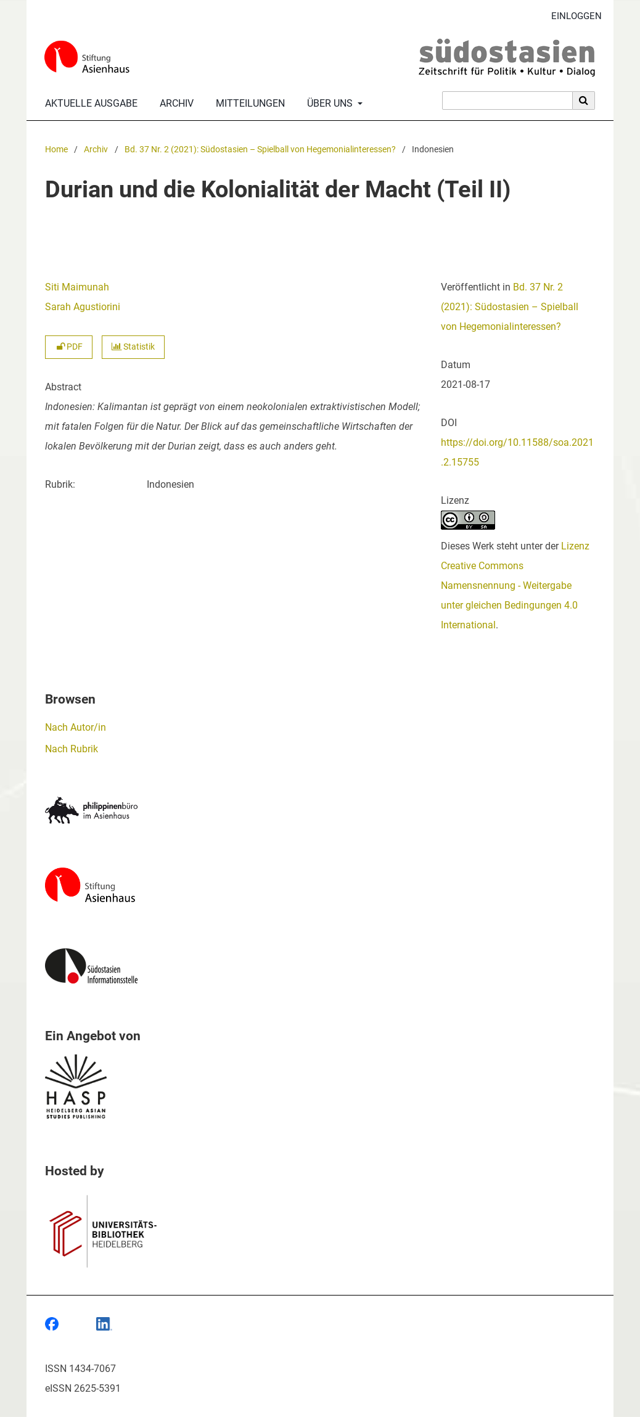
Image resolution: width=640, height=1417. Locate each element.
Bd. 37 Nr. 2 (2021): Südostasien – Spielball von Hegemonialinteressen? (260, 149)
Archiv (174, 103)
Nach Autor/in (75, 727)
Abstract (63, 387)
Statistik (133, 347)
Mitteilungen (248, 103)
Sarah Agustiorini (82, 307)
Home (56, 149)
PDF (69, 347)
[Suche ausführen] (584, 100)
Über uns (328, 103)
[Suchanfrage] (507, 100)
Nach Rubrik (71, 749)
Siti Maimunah (77, 287)
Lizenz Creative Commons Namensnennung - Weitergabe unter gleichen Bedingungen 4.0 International (515, 585)
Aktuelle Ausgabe (88, 103)
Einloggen (572, 16)
